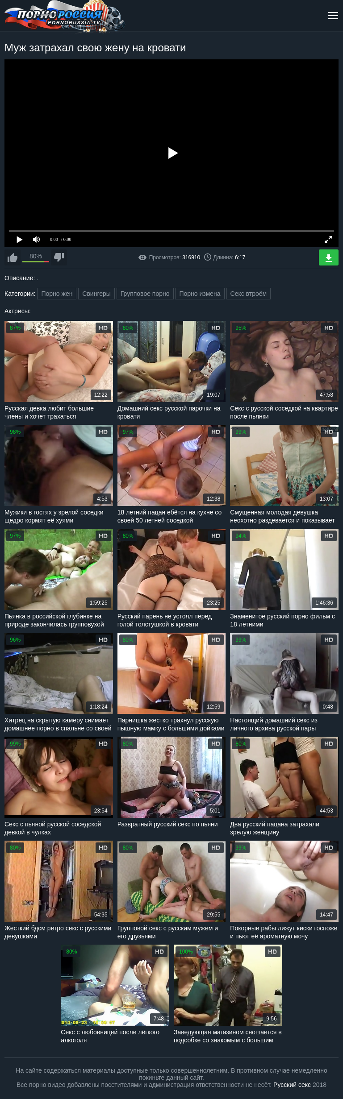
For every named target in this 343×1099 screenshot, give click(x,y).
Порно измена (199, 293)
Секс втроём (248, 293)
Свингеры (96, 293)
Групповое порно (145, 293)
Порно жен (56, 293)
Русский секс (292, 1084)
